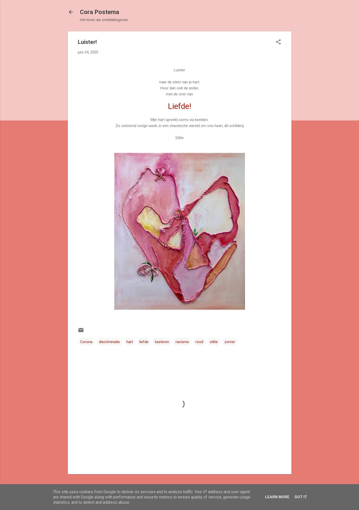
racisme (182, 342)
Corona (86, 342)
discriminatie (109, 342)
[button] (278, 42)
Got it (300, 497)
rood (199, 342)
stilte (214, 342)
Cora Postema (99, 12)
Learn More (277, 497)
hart (129, 342)
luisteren (162, 342)
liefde (143, 342)
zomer (229, 342)
